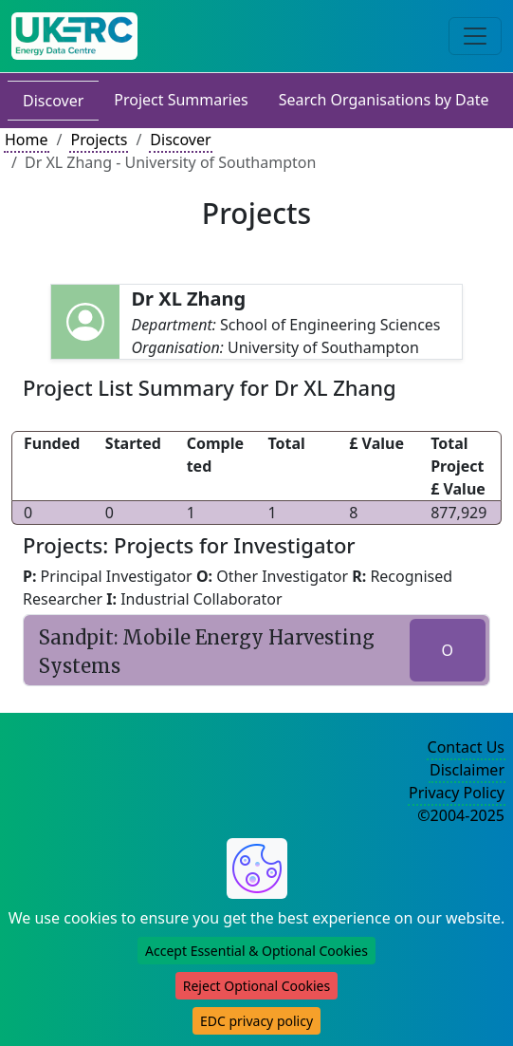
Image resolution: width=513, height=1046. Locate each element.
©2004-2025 (460, 815)
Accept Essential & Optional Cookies (256, 951)
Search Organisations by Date (384, 99)
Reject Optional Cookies (256, 986)
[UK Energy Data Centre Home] (74, 36)
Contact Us (466, 747)
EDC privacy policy (256, 1021)
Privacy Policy (456, 792)
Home (26, 139)
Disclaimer (467, 769)
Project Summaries (180, 99)
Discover (53, 100)
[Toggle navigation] (475, 36)
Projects (98, 139)
